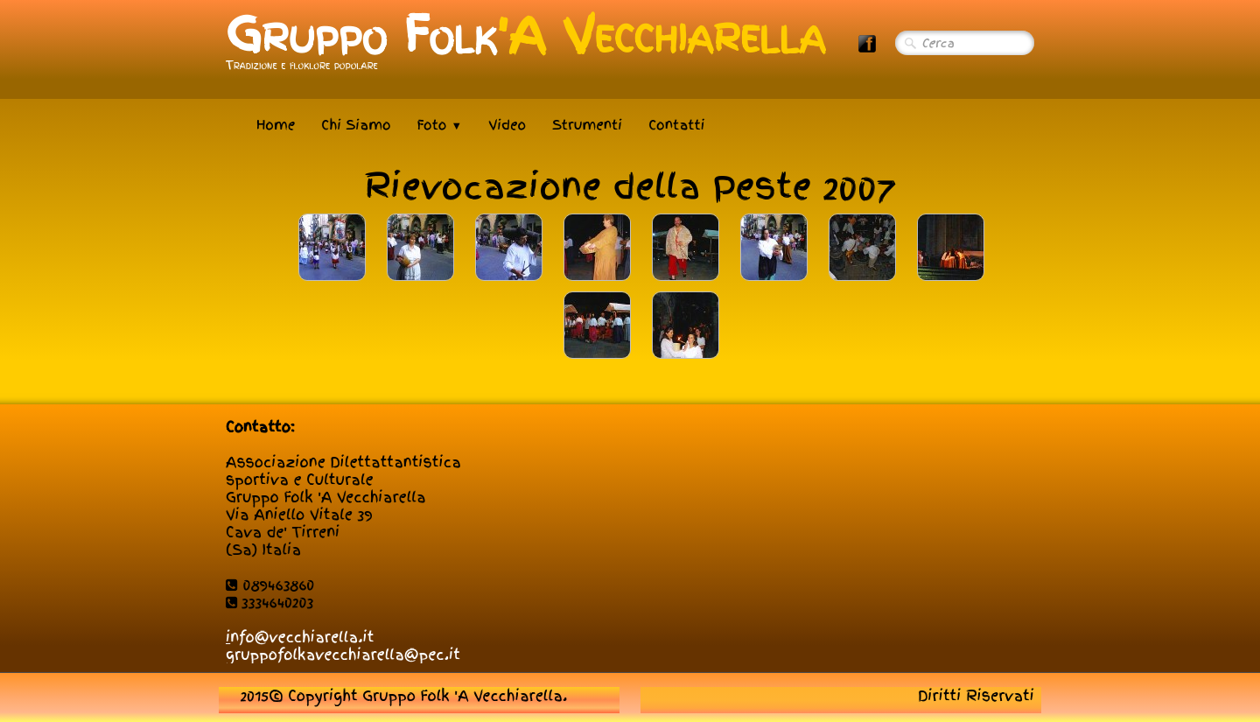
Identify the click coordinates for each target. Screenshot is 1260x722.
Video (507, 125)
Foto (440, 125)
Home (275, 125)
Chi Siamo (355, 125)
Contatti (676, 125)
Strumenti (587, 125)
